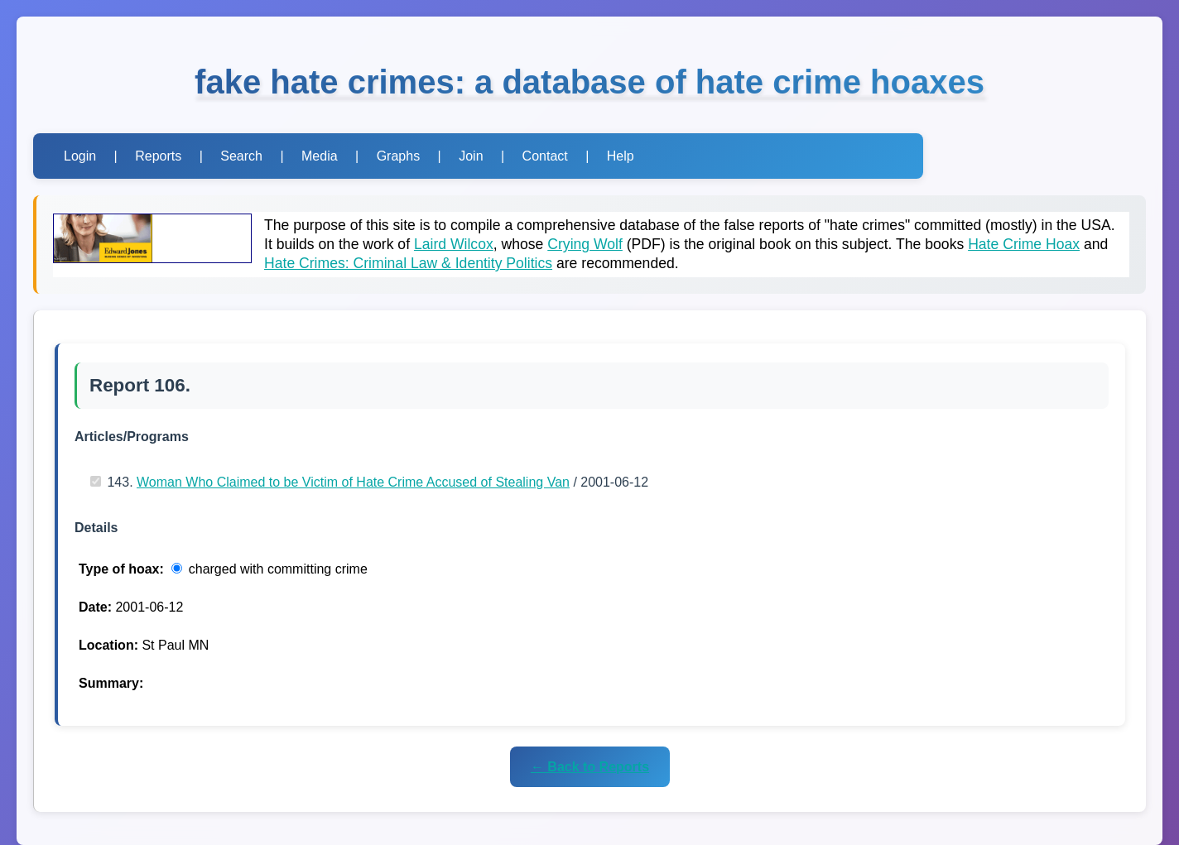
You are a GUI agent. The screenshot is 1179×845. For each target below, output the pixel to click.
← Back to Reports (590, 767)
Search (241, 156)
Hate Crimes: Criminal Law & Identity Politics (408, 263)
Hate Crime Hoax (1024, 244)
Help (620, 156)
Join (471, 156)
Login (80, 156)
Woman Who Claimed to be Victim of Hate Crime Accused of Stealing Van (353, 482)
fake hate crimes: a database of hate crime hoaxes (589, 82)
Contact (545, 156)
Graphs (398, 156)
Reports (158, 156)
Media (319, 156)
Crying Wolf (585, 244)
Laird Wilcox (453, 244)
